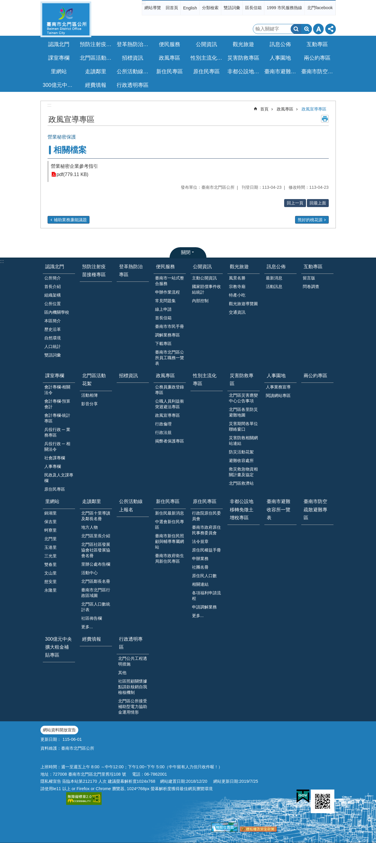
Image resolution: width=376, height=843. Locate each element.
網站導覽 (152, 7)
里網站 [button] (59, 71)
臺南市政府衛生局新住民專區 (169, 558)
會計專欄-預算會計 (57, 404)
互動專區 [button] (317, 44)
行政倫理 (163, 424)
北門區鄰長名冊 (95, 581)
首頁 (264, 109)
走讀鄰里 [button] (95, 71)
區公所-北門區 (65, 19)
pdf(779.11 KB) (73, 174)
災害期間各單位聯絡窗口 (243, 426)
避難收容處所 (241, 460)
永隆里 (50, 590)
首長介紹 (52, 286)
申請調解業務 (204, 607)
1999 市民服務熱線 (284, 7)
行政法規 (163, 432)
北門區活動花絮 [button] (96, 58)
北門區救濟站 (241, 483)
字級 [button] (318, 29)
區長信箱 (253, 7)
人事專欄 (52, 466)
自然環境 (52, 338)
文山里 (50, 573)
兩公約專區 (317, 58)
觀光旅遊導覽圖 (243, 303)
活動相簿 (89, 395)
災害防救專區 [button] (243, 58)
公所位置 (52, 303)
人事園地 (276, 375)
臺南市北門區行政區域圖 (95, 593)
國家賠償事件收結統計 (206, 289)
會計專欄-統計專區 (57, 418)
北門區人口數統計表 (95, 607)
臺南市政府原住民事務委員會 (206, 530)
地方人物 (89, 527)
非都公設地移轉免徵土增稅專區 (244, 71)
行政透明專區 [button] (133, 85)
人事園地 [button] (280, 58)
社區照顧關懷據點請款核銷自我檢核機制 (132, 687)
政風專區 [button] (169, 58)
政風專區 (285, 109)
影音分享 (89, 403)
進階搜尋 (306, 29)
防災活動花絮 (241, 452)
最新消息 (274, 278)
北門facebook (320, 7)
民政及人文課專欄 (58, 478)
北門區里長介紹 (95, 535)
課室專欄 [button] (58, 58)
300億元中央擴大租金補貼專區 (59, 85)
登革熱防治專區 (133, 44)
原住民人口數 (204, 575)
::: (144, 2)
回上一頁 (295, 203)
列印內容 (325, 119)
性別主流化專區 (207, 58)
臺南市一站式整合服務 (169, 281)
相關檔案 (70, 149)
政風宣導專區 (314, 109)
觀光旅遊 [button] (243, 44)
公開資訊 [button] (206, 44)
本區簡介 (52, 320)
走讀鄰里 (91, 501)
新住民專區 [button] (169, 71)
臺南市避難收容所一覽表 (281, 71)
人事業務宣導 (278, 387)
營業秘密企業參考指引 (74, 166)
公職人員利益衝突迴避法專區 (169, 404)
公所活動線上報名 (133, 71)
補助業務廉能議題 (70, 219)
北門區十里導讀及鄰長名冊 (95, 516)
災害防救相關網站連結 (243, 440)
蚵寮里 (50, 530)
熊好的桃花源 (310, 219)
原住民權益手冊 (206, 550)
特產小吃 (237, 295)
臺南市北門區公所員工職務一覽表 (169, 358)
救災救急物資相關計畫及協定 (243, 472)
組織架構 (52, 295)
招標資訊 (132, 58)
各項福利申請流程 (206, 595)
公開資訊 (202, 266)
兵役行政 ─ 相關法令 (57, 446)
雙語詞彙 (232, 7)
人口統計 (52, 346)
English (190, 8)
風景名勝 (237, 278)
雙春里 (50, 564)
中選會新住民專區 (169, 524)
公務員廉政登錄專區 (169, 390)
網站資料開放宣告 (59, 730)
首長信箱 (163, 317)
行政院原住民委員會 (206, 516)
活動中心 (89, 572)
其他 (122, 672)
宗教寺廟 (237, 286)
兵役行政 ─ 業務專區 (57, 432)
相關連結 (200, 584)
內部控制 (200, 300)
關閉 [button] (186, 252)
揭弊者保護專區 (169, 441)
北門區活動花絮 (94, 379)
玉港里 (50, 547)
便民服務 (165, 266)
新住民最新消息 (169, 513)
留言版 (309, 278)
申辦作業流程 (167, 292)
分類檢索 (210, 7)
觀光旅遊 (239, 266)
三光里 (50, 556)
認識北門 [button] (58, 44)
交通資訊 (237, 312)
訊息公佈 (276, 266)
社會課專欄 (54, 457)
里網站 (52, 501)
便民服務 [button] (169, 44)
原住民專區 (54, 489)
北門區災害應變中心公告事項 (243, 398)
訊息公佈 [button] (280, 44)
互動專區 (313, 266)
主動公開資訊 (204, 278)
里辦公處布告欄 (95, 564)
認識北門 (54, 266)
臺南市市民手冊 (169, 326)
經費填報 (95, 85)
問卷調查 (311, 286)
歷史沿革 (52, 329)
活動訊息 (274, 286)
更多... (87, 626)
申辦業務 (200, 558)
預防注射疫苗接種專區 (96, 44)
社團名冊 (200, 567)
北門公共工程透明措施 (132, 661)
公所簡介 (52, 278)
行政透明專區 (131, 643)
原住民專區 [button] (206, 71)
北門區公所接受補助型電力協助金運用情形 (132, 707)
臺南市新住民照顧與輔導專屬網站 (169, 541)
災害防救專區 (241, 379)
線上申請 (163, 309)
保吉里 (50, 521)
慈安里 (50, 581)
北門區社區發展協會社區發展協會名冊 (95, 550)
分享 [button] (330, 29)
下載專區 (163, 343)
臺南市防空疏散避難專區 (318, 71)
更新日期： (50, 739)
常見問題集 (165, 300)
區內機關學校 (56, 312)
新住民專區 (168, 501)
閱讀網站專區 (278, 395)
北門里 (50, 538)
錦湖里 (50, 513)
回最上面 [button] (318, 203)
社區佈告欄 (91, 618)
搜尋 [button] (296, 29)
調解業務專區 (167, 335)
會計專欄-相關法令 (57, 390)
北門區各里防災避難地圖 (243, 412)
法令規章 (200, 541)
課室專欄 (54, 375)
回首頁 (172, 7)
